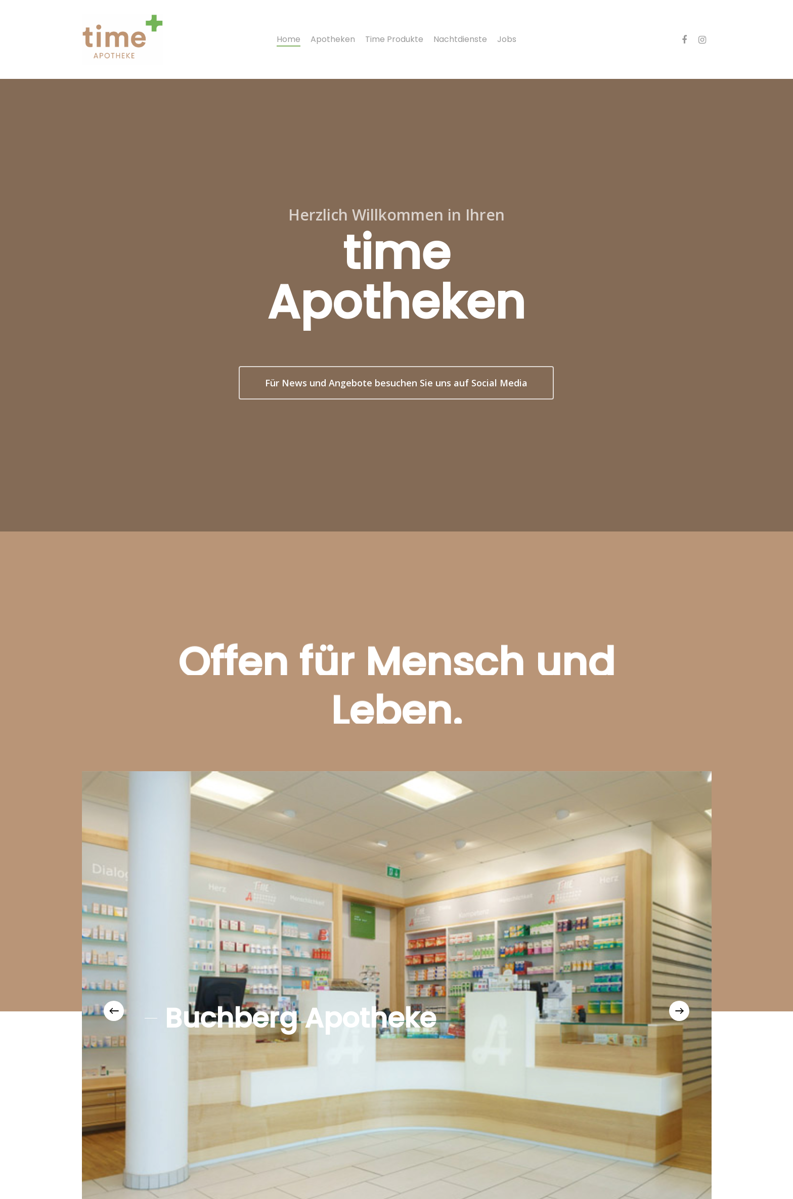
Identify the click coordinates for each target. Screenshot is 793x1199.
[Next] (679, 1011)
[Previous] (114, 1011)
